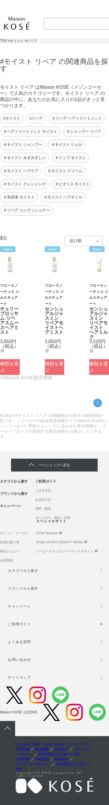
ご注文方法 (43, 490)
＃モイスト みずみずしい (24, 158)
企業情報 (23, 749)
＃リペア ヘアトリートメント (77, 118)
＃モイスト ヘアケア (20, 171)
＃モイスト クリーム (65, 171)
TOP (3, 41)
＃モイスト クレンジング (24, 184)
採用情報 (42, 749)
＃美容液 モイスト (19, 197)
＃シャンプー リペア (83, 131)
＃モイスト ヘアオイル (63, 197)
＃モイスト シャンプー (22, 144)
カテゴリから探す (14, 481)
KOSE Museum (47, 533)
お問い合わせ (19, 660)
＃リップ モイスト (70, 158)
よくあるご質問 (28, 744)
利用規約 (61, 749)
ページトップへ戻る (54, 465)
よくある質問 (19, 642)
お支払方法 (43, 499)
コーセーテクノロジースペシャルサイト (65, 551)
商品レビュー (9, 551)
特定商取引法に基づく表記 (60, 754)
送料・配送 (43, 508)
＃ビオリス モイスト (72, 184)
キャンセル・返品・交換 (52, 517)
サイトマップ (19, 677)
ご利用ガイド (45, 481)
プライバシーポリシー (33, 764)
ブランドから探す (14, 494)
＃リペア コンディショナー (26, 210)
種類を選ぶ (9, 366)
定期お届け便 (9, 542)
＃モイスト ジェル (67, 144)
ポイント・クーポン (14, 533)
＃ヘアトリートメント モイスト (30, 131)
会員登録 (6, 560)
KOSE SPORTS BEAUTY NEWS (59, 542)
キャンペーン (10, 506)
